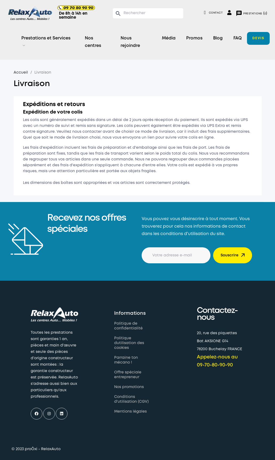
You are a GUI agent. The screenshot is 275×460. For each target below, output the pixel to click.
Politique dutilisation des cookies (129, 343)
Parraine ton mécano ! (126, 360)
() (251, 13)
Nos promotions (129, 387)
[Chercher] (148, 13)
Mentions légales (130, 411)
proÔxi (31, 449)
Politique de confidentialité (128, 326)
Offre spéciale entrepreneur (127, 375)
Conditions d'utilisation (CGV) (131, 399)
